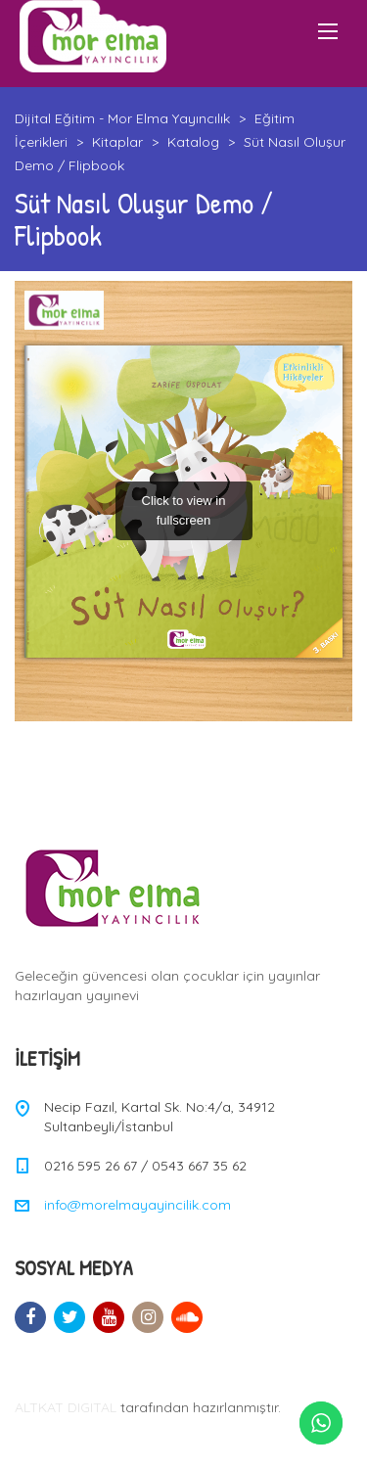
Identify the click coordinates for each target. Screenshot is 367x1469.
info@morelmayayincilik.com (137, 1205)
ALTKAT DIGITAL (65, 1407)
